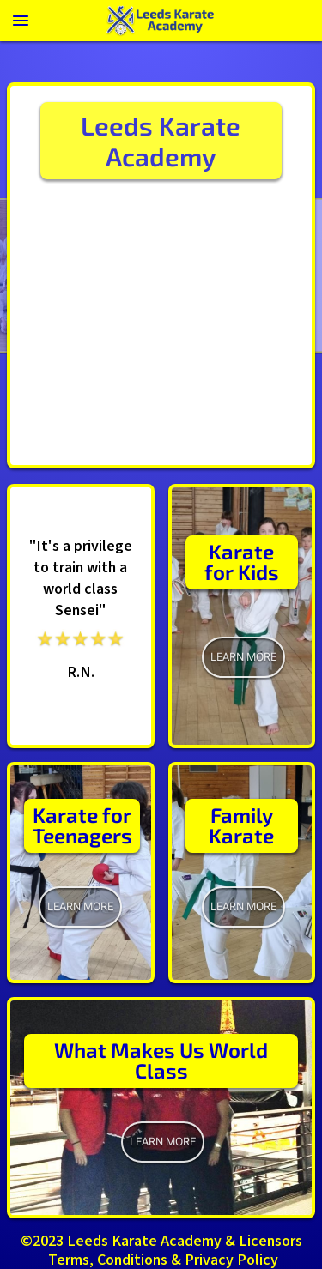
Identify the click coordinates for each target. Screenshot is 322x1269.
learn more (243, 656)
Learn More (243, 906)
